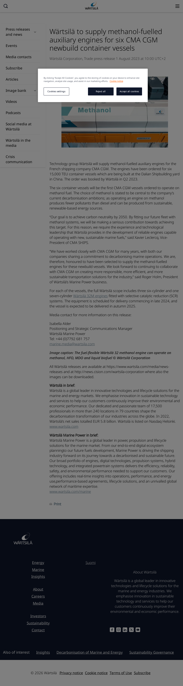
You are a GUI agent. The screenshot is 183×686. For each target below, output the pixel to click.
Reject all (101, 91)
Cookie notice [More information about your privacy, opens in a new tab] (116, 81)
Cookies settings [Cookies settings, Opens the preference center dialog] (56, 91)
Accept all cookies (129, 91)
